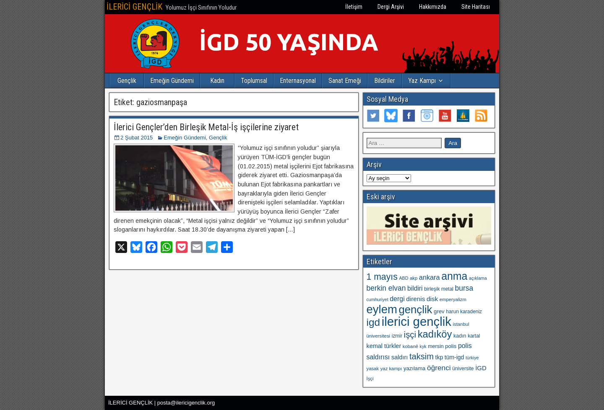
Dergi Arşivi (391, 6)
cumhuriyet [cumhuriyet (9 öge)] (377, 299)
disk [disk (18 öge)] (432, 298)
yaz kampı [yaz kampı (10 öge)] (391, 368)
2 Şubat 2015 (136, 137)
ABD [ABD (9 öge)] (403, 278)
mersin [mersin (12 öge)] (435, 346)
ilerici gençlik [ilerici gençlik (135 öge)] (416, 321)
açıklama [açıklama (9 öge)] (478, 278)
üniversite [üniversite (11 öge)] (463, 368)
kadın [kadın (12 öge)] (459, 336)
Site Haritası (475, 6)
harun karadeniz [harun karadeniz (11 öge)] (464, 312)
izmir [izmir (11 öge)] (397, 336)
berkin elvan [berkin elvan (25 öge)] (386, 288)
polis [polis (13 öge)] (450, 346)
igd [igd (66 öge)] (373, 322)
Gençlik (126, 81)
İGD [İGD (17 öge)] (481, 367)
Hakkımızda (432, 6)
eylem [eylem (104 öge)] (382, 309)
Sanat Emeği (344, 81)
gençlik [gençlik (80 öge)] (415, 309)
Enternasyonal (298, 81)
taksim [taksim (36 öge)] (421, 356)
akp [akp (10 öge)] (413, 278)
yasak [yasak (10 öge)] (373, 368)
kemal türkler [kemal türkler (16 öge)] (384, 346)
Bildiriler (384, 81)
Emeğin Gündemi (172, 81)
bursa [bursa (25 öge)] (464, 288)
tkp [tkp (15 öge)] (439, 357)
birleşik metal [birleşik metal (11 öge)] (438, 289)
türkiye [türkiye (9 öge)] (472, 357)
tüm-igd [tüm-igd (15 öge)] (454, 357)
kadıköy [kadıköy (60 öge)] (435, 334)
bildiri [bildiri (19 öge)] (414, 288)
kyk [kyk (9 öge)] (423, 346)
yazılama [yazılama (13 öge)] (415, 368)
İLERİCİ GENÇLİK (134, 7)
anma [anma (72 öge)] (454, 276)
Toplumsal (254, 81)
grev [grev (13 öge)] (439, 311)
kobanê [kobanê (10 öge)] (410, 346)
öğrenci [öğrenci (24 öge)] (439, 368)
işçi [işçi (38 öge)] (410, 334)
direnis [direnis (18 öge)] (415, 298)
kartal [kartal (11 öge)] (474, 336)
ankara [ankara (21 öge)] (429, 277)
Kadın (217, 81)
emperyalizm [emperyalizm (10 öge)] (453, 299)
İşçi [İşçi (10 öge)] (370, 378)
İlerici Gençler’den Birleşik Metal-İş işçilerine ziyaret (206, 127)
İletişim (353, 6)
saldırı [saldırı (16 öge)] (399, 357)
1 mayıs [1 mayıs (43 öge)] (382, 276)
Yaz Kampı (422, 81)
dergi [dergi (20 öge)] (397, 298)
